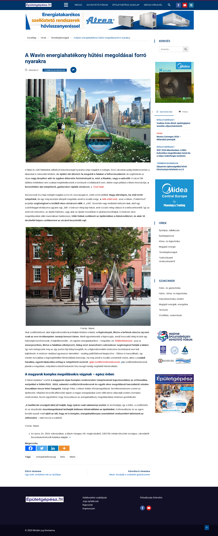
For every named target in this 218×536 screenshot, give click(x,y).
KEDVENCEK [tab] (164, 112)
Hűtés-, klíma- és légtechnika (173, 293)
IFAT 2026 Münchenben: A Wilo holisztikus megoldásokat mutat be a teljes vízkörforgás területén (173, 153)
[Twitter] (41, 448)
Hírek (43, 38)
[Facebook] (30, 448)
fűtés (62, 457)
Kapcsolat (88, 505)
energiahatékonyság (46, 457)
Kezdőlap (31, 38)
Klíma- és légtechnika (169, 241)
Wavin (72, 457)
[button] (169, 5)
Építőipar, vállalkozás (169, 230)
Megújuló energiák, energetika (173, 304)
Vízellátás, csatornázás (170, 315)
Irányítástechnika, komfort (171, 299)
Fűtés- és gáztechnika (169, 288)
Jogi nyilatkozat (91, 501)
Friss (159, 133)
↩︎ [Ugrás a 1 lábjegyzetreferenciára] (70, 437)
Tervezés (163, 310)
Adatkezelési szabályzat (95, 497)
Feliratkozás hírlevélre (151, 497)
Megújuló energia (167, 247)
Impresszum (89, 508)
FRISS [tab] (183, 112)
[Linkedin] (53, 448)
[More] (64, 448)
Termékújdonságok (60, 38)
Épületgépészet (166, 120)
